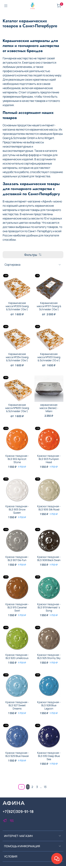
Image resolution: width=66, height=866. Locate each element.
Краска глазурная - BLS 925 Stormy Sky (49, 656)
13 (45, 787)
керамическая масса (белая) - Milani (49, 408)
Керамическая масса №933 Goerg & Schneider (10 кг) (48, 357)
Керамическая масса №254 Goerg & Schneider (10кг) (17, 357)
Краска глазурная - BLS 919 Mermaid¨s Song (49, 607)
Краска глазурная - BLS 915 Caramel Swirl (17, 607)
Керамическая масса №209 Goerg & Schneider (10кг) (17, 306)
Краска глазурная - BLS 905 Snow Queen (17, 509)
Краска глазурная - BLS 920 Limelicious (17, 656)
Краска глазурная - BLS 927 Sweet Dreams (17, 705)
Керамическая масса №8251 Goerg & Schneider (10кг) (17, 408)
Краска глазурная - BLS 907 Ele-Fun (17, 558)
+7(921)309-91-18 (18, 811)
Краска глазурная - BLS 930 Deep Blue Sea (49, 756)
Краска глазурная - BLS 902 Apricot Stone (17, 459)
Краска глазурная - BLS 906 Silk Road (49, 508)
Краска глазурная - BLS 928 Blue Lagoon (49, 705)
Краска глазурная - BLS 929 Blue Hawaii (17, 754)
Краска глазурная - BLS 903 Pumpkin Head (49, 459)
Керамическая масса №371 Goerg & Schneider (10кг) (49, 306)
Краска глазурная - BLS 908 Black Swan (49, 558)
